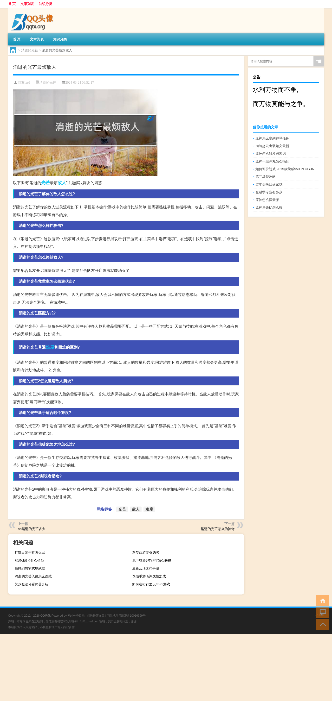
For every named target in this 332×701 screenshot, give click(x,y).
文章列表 (27, 4)
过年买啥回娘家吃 (268, 184)
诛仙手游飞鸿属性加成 (149, 576)
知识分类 (45, 4)
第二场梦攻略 (265, 177)
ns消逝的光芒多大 (31, 529)
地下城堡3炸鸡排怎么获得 (151, 560)
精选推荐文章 (95, 615)
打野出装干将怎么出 (30, 552)
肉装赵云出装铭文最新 (272, 146)
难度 (50, 347)
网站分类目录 (76, 615)
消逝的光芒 (29, 50)
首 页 (12, 4)
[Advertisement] (144, 667)
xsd (27, 82)
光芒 (45, 182)
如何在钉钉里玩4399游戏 (151, 584)
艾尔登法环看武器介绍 (31, 584)
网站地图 (112, 615)
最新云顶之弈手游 (145, 568)
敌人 (62, 182)
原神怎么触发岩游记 (270, 154)
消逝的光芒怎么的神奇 (217, 529)
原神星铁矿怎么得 (268, 207)
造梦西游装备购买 (145, 552)
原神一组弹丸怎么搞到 (272, 161)
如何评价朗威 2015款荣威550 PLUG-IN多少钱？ (287, 169)
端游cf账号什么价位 (29, 560)
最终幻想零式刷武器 (30, 568)
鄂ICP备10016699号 (132, 615)
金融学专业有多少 (268, 192)
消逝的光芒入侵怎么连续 (33, 576)
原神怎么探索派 (267, 200)
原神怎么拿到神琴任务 (272, 138)
